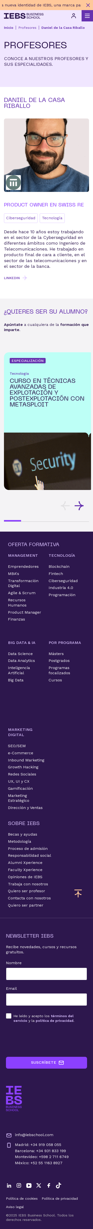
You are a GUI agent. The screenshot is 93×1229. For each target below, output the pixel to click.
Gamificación (20, 788)
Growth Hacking (23, 767)
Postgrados (59, 660)
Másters (56, 653)
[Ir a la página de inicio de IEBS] (14, 1098)
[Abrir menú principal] (87, 15)
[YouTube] (29, 1185)
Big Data (16, 680)
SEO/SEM (17, 745)
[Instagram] (19, 1185)
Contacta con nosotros (29, 898)
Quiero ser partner (25, 905)
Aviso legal (15, 1207)
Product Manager (24, 612)
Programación (62, 594)
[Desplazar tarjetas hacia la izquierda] (65, 506)
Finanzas (16, 619)
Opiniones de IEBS (25, 877)
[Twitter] (39, 1185)
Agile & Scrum (21, 592)
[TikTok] (59, 1185)
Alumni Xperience (25, 862)
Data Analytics (21, 660)
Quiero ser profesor (26, 891)
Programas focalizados (59, 670)
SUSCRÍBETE (47, 1063)
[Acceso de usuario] (74, 15)
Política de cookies (22, 1198)
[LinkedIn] (9, 1185)
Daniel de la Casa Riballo (63, 28)
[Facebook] (49, 1185)
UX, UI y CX (19, 781)
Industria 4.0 (61, 587)
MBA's (13, 573)
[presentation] (43, 1039)
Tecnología (52, 218)
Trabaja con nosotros (28, 884)
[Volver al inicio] (24, 16)
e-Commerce (20, 753)
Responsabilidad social (29, 855)
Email (11, 988)
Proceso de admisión (28, 848)
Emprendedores (23, 566)
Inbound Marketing (26, 760)
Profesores (27, 28)
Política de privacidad (60, 1198)
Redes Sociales (22, 774)
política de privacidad (54, 1021)
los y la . (43, 1018)
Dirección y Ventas (25, 807)
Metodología (19, 841)
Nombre (14, 962)
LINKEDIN (16, 278)
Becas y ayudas (22, 834)
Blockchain (59, 566)
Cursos (55, 680)
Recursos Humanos (17, 602)
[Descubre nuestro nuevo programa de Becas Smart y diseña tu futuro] (41, 5)
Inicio (8, 28)
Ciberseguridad (20, 218)
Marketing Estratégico (18, 798)
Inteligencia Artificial (19, 670)
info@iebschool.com (29, 1135)
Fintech (56, 573)
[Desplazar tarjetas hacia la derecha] (79, 506)
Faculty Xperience (25, 869)
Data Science (20, 653)
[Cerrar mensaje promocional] (88, 5)
